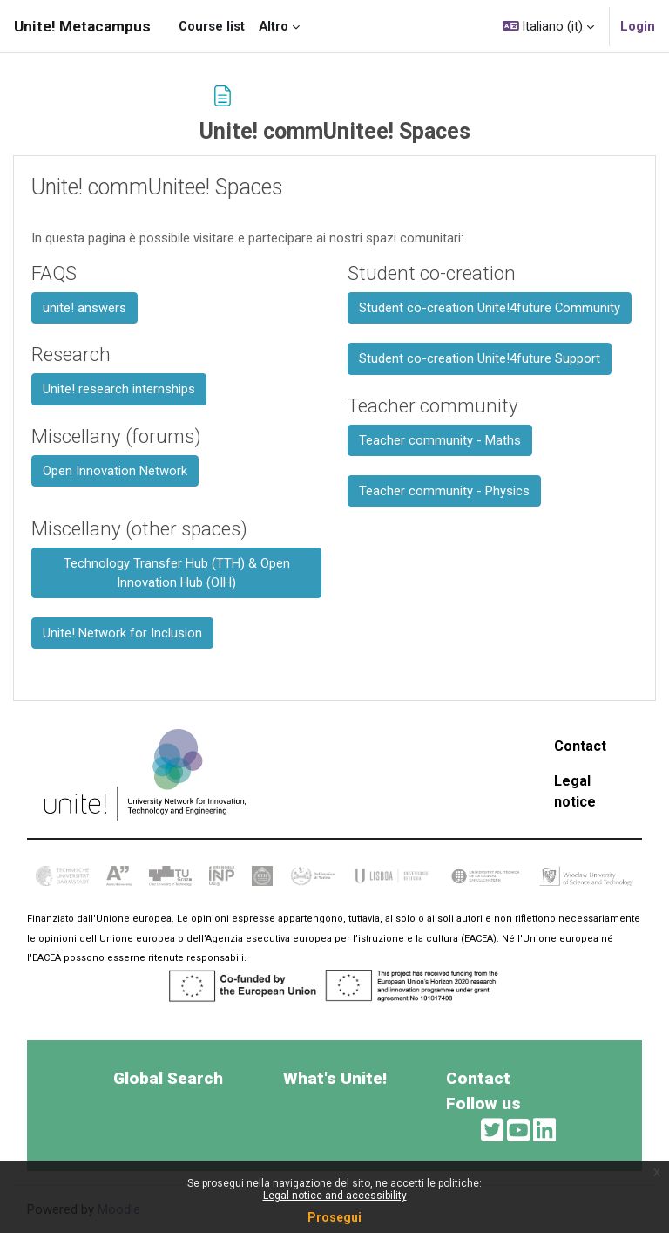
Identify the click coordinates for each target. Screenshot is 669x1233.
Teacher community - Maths (440, 440)
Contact (580, 746)
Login (637, 26)
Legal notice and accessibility (335, 1195)
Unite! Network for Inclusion (122, 633)
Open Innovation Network (115, 471)
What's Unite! (335, 1078)
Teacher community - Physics (444, 491)
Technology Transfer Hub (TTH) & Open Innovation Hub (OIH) (177, 572)
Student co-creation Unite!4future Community (489, 308)
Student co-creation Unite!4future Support (479, 358)
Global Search (168, 1078)
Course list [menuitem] (212, 26)
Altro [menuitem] (273, 26)
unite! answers (84, 308)
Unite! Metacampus (82, 26)
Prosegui (334, 1217)
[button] (548, 26)
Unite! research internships (119, 389)
